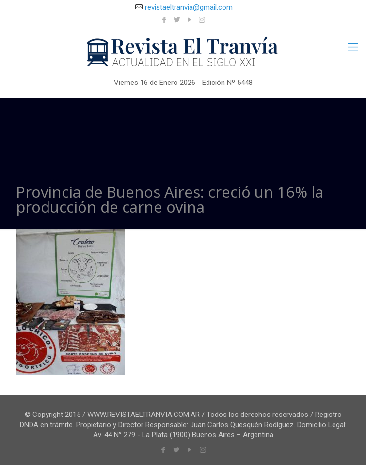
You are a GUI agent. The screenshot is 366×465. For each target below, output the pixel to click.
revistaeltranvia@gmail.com (189, 7)
